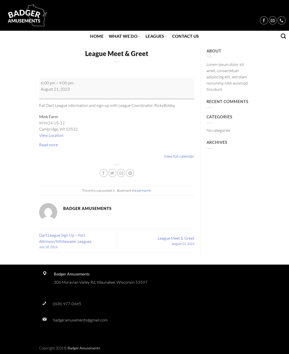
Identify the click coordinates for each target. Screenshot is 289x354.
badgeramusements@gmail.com (80, 319)
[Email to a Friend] (121, 173)
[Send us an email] (273, 20)
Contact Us (185, 36)
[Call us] (282, 20)
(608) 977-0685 (67, 303)
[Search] (283, 36)
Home (97, 36)
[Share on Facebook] (104, 173)
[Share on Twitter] (112, 173)
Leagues (156, 36)
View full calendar (179, 156)
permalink (144, 190)
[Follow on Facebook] (264, 20)
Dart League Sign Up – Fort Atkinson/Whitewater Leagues (78, 241)
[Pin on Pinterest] (130, 173)
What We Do (124, 36)
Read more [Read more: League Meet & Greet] (48, 144)
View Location (51, 135)
